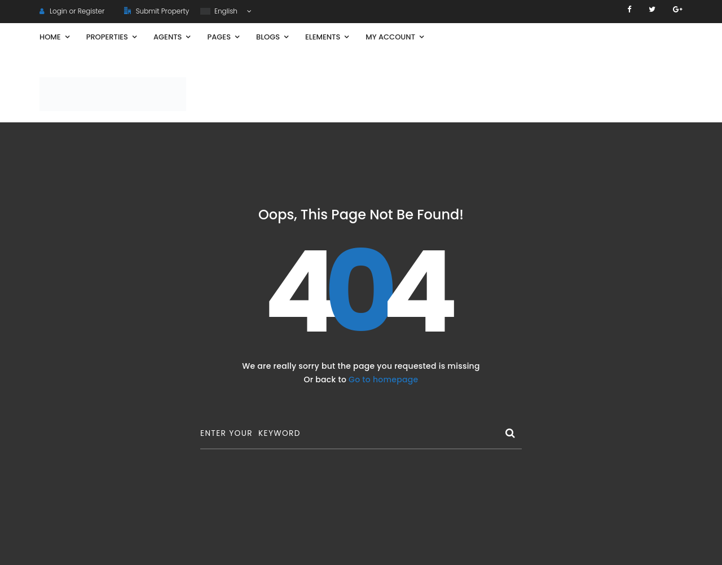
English (219, 11)
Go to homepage (383, 379)
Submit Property (156, 11)
